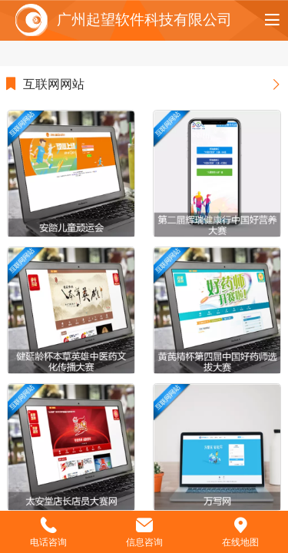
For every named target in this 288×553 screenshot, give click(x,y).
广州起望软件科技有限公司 (144, 20)
